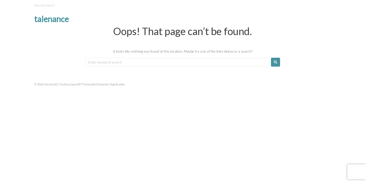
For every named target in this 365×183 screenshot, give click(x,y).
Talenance (51, 19)
